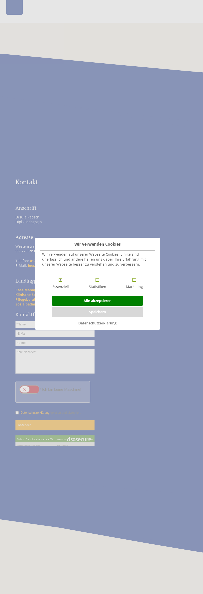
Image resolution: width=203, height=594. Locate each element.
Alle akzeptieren (97, 300)
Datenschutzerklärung (97, 323)
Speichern (97, 311)
